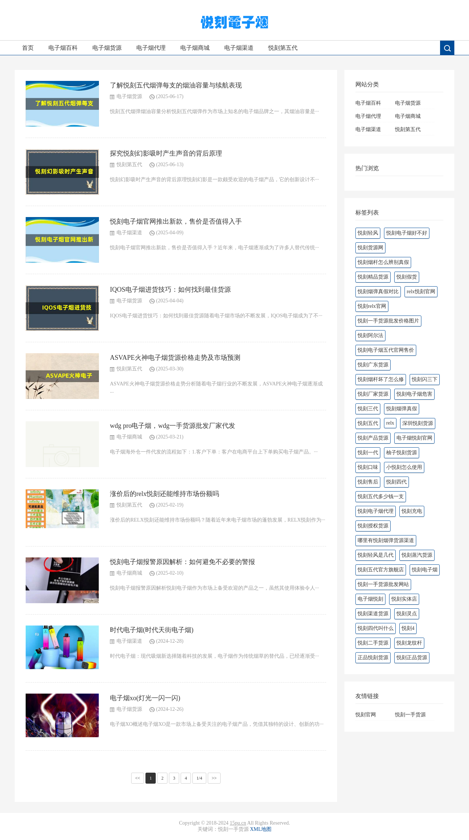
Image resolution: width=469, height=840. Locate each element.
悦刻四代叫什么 (376, 628)
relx (390, 423)
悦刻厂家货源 (373, 394)
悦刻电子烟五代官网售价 (386, 350)
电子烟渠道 (239, 48)
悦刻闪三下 (424, 379)
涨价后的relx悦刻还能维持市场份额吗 (164, 493)
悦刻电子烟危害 (414, 394)
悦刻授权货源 (373, 526)
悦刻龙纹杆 (409, 643)
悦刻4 (408, 628)
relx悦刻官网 (421, 291)
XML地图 (261, 829)
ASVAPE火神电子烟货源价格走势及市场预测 (175, 357)
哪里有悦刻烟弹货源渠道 (386, 540)
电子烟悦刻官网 (414, 438)
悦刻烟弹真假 (401, 408)
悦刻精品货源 (373, 277)
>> (214, 778)
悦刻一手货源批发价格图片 (388, 321)
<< (137, 778)
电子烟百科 (63, 48)
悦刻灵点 (406, 613)
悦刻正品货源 (411, 657)
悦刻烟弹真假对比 (378, 291)
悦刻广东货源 (373, 364)
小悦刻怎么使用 (404, 467)
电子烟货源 (107, 48)
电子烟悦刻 (370, 599)
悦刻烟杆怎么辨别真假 (383, 262)
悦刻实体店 (404, 599)
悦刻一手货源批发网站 (383, 584)
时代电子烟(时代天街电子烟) (151, 630)
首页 (28, 48)
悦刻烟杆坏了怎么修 (381, 379)
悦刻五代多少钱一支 (381, 496)
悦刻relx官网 (372, 306)
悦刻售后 (368, 482)
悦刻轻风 (368, 233)
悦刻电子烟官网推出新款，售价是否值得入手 (176, 221)
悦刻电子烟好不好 (406, 233)
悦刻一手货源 (410, 714)
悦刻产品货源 (373, 438)
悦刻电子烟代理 (376, 511)
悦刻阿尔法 (370, 335)
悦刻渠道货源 (373, 613)
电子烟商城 (195, 48)
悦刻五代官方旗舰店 (381, 569)
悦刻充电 (412, 511)
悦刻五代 (368, 423)
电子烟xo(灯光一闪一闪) (145, 698)
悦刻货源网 (370, 247)
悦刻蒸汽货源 (417, 555)
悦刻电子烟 (424, 569)
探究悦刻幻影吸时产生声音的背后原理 (166, 153)
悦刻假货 (406, 277)
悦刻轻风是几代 (376, 555)
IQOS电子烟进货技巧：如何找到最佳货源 (170, 289)
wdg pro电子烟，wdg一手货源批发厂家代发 (173, 425)
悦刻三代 (368, 408)
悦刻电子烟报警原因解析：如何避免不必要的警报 (182, 561)
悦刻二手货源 (373, 643)
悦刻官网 (365, 714)
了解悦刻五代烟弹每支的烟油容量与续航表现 (176, 85)
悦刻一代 (368, 452)
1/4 (199, 778)
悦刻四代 (396, 482)
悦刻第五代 (283, 48)
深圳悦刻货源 (417, 423)
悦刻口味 (368, 467)
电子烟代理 (151, 48)
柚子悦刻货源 (401, 452)
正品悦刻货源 (373, 657)
